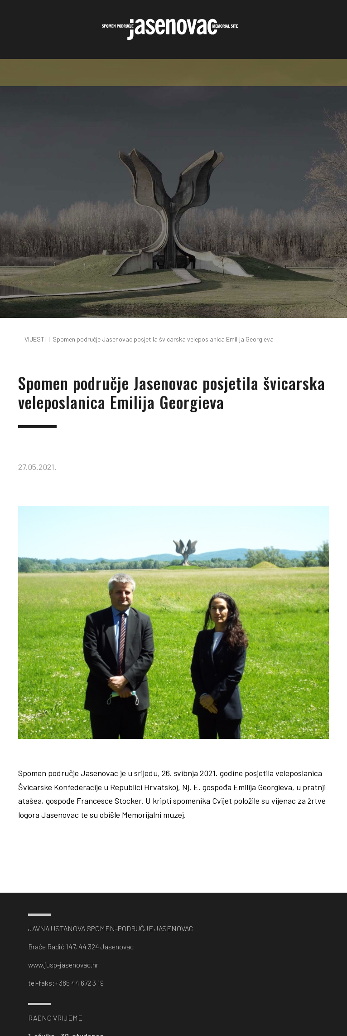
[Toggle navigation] (173, 73)
